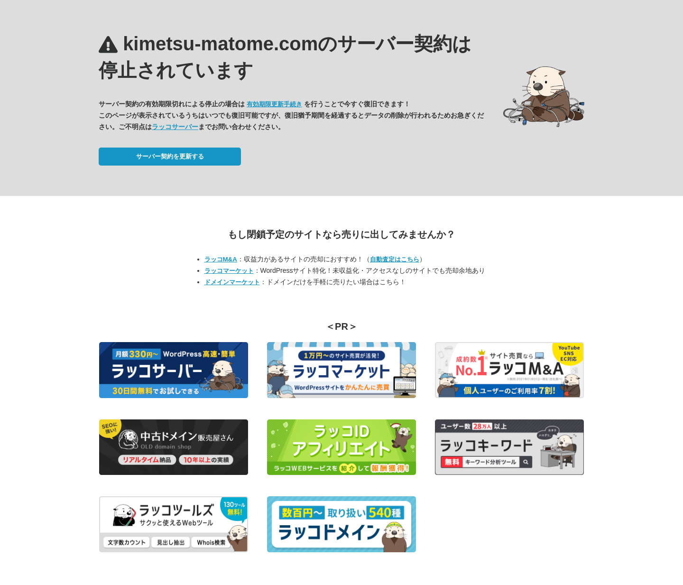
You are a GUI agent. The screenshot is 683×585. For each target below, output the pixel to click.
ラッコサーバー (175, 126)
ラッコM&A (220, 259)
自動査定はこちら (394, 259)
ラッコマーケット (229, 270)
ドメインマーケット (232, 282)
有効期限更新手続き (274, 104)
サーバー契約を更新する (170, 156)
